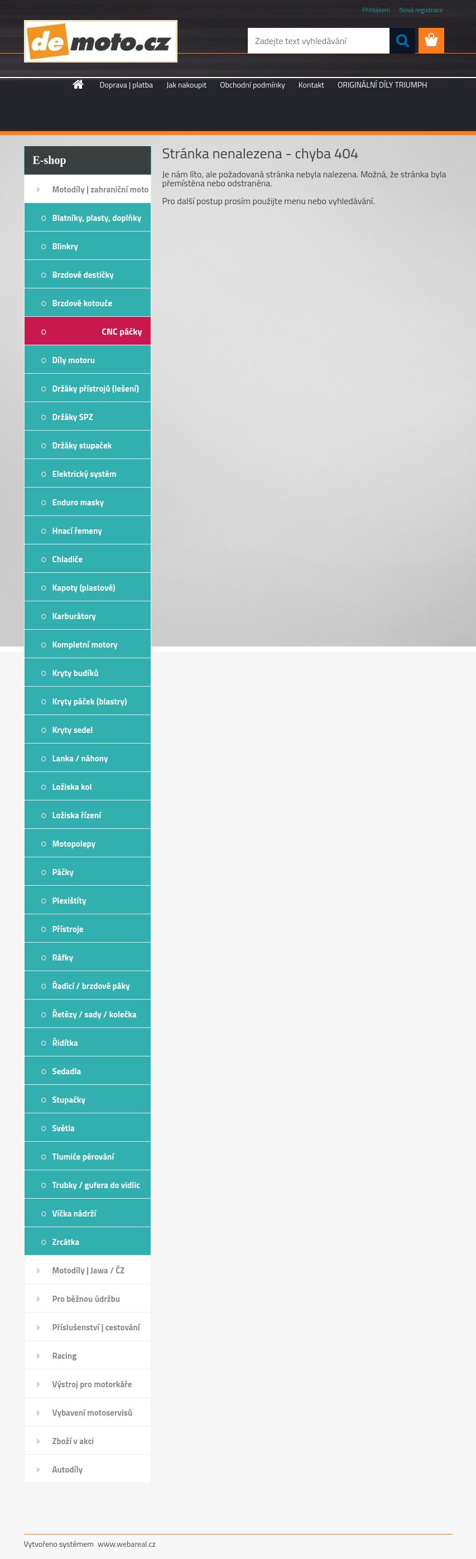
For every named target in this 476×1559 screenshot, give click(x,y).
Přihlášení (376, 9)
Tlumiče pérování (83, 1156)
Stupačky (69, 1099)
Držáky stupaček (82, 445)
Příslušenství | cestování (96, 1327)
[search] (402, 41)
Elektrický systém (84, 473)
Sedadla (66, 1071)
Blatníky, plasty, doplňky (97, 217)
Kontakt (311, 84)
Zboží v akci (73, 1441)
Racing (64, 1355)
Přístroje (68, 929)
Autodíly (67, 1469)
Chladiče (67, 559)
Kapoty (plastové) (84, 587)
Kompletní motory (85, 644)
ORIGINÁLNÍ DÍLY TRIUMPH (382, 84)
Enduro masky (78, 502)
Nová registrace (421, 9)
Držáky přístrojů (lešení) (96, 388)
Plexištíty (69, 900)
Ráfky (62, 957)
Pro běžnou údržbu (86, 1298)
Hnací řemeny (77, 530)
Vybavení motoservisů (92, 1412)
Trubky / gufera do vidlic (96, 1185)
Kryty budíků (75, 673)
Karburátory (74, 616)
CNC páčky (122, 331)
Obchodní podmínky (252, 84)
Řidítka (65, 1042)
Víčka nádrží (74, 1213)
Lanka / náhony (80, 758)
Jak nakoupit (186, 84)
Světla (63, 1128)
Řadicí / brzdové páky (91, 985)
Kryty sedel (72, 729)
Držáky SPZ (72, 417)
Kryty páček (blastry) (89, 701)
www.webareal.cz (127, 1544)
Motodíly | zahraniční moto (100, 189)
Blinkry (65, 246)
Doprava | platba (126, 84)
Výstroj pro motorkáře (92, 1384)
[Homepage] (79, 84)
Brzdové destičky (83, 274)
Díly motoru (73, 360)
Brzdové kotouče (82, 303)
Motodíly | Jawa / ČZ (88, 1270)
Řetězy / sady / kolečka (94, 1014)
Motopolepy (74, 843)
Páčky (63, 872)
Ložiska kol (72, 786)
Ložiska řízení (77, 815)
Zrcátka (66, 1241)
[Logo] (100, 41)
